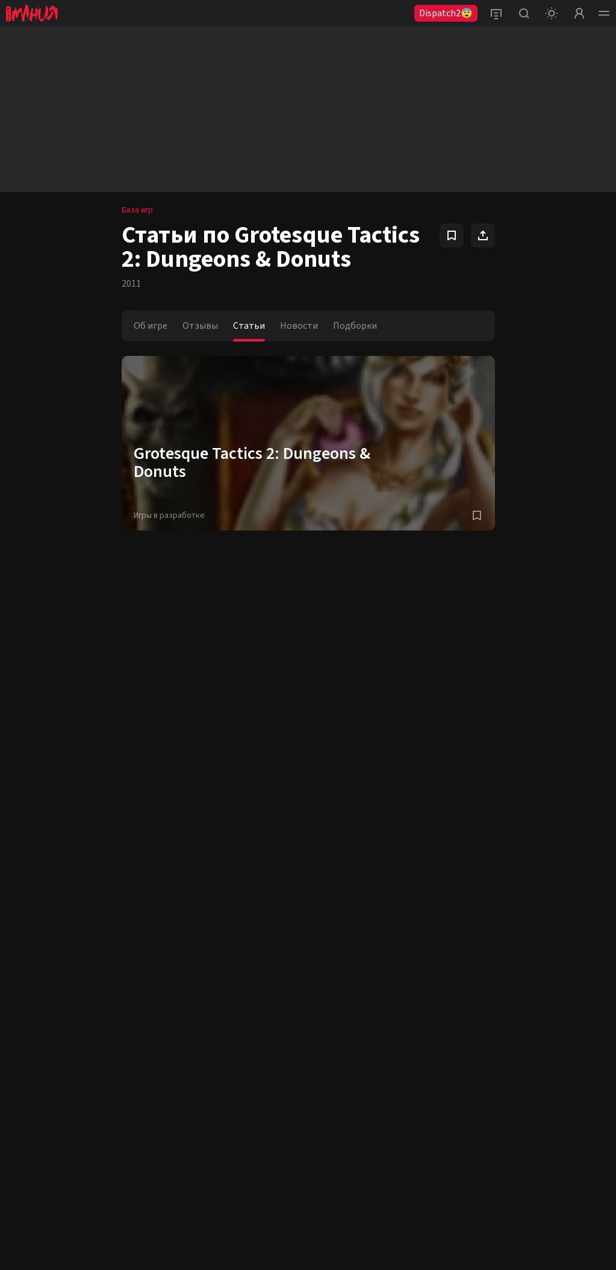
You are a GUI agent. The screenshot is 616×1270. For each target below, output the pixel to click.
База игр (137, 210)
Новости (299, 326)
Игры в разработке (169, 515)
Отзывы (200, 326)
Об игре (150, 326)
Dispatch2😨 (446, 13)
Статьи (249, 326)
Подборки (355, 326)
